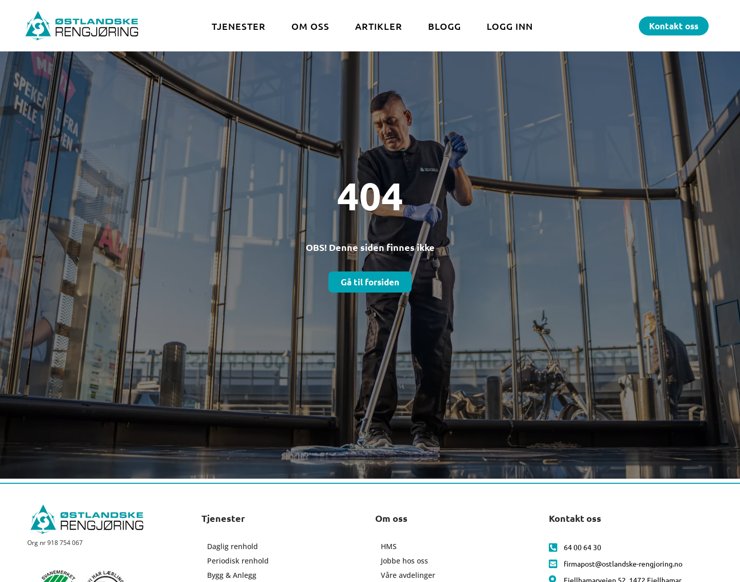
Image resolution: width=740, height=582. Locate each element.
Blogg (444, 26)
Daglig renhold (232, 546)
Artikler (378, 26)
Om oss (310, 26)
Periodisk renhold (238, 561)
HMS (389, 546)
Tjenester (239, 26)
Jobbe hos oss (404, 561)
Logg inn (510, 26)
